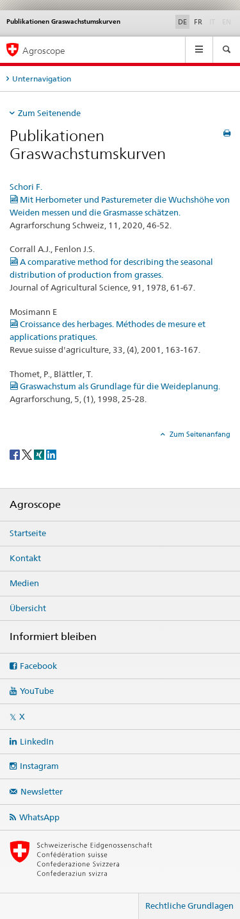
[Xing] (40, 454)
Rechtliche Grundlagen (189, 905)
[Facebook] (16, 454)
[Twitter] (28, 454)
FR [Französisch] (198, 21)
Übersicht (28, 608)
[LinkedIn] (51, 454)
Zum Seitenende (49, 113)
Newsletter (41, 791)
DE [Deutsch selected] (182, 21)
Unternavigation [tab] (41, 78)
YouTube (37, 691)
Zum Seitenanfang (199, 434)
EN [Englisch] (228, 21)
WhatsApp (39, 817)
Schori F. (26, 186)
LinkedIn (37, 741)
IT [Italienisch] (213, 21)
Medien (24, 583)
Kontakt (25, 558)
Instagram (39, 766)
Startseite (28, 533)
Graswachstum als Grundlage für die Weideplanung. (115, 386)
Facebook (38, 666)
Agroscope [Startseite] (43, 50)
